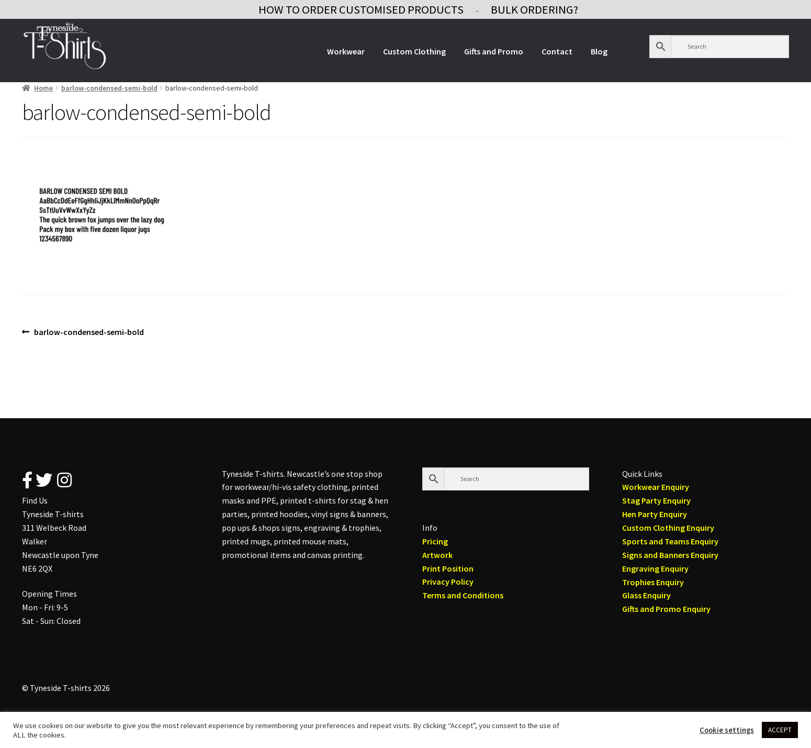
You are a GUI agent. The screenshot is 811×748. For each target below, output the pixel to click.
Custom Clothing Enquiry (668, 527)
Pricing (435, 541)
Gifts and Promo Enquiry (666, 609)
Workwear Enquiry (655, 487)
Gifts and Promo (493, 51)
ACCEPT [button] (780, 729)
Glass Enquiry (646, 595)
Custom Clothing (414, 51)
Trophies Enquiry (653, 582)
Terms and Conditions (462, 595)
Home (43, 88)
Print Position (448, 568)
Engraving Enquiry (655, 568)
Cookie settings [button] (727, 730)
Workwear (346, 51)
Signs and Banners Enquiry (670, 555)
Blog (599, 51)
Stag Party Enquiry (656, 500)
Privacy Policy (448, 581)
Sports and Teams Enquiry (670, 541)
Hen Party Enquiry (654, 514)
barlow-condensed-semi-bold (109, 88)
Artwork (437, 555)
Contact (557, 51)
